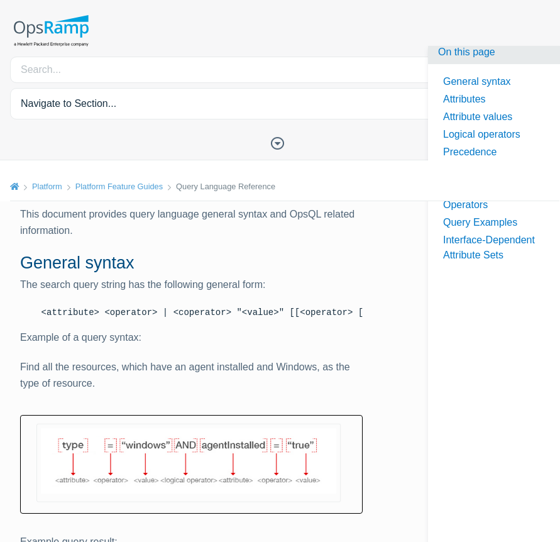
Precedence (470, 152)
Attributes (464, 99)
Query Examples (480, 222)
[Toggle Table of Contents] (280, 142)
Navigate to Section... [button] (68, 103)
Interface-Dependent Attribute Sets (489, 247)
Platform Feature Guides (119, 186)
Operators (465, 204)
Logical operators (481, 134)
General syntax (477, 81)
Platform (47, 186)
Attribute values (477, 116)
